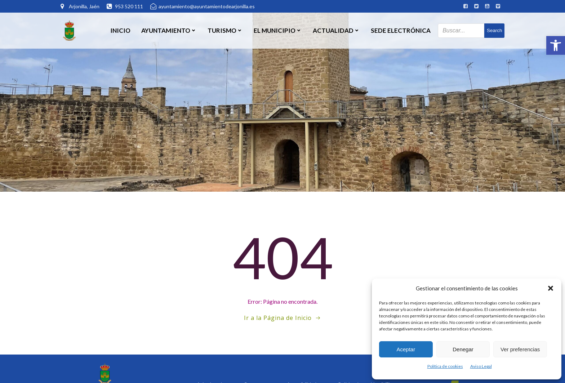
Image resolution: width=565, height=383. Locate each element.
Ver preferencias (520, 349)
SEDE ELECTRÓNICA (401, 30)
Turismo (225, 30)
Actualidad (336, 30)
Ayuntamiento (169, 30)
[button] (555, 45)
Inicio (120, 30)
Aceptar (405, 349)
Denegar (463, 349)
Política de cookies (445, 366)
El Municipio (278, 30)
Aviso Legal (481, 366)
